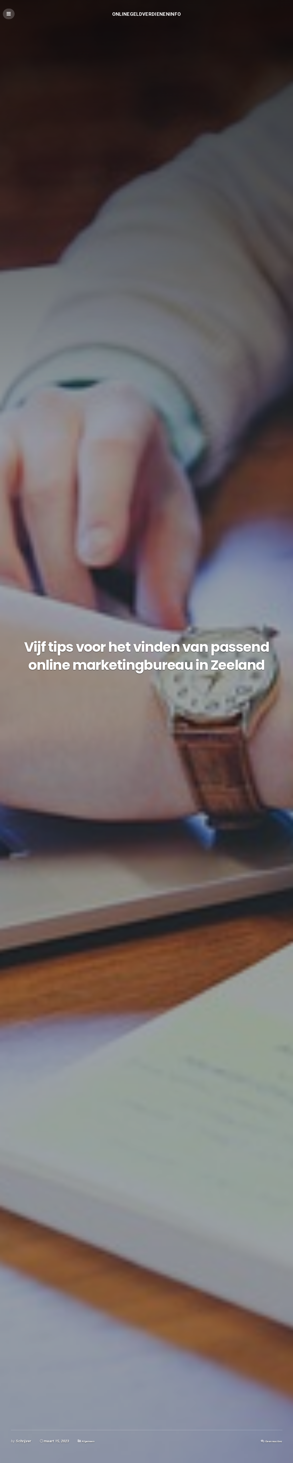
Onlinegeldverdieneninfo (146, 16)
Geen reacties (270, 1441)
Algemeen (90, 1441)
